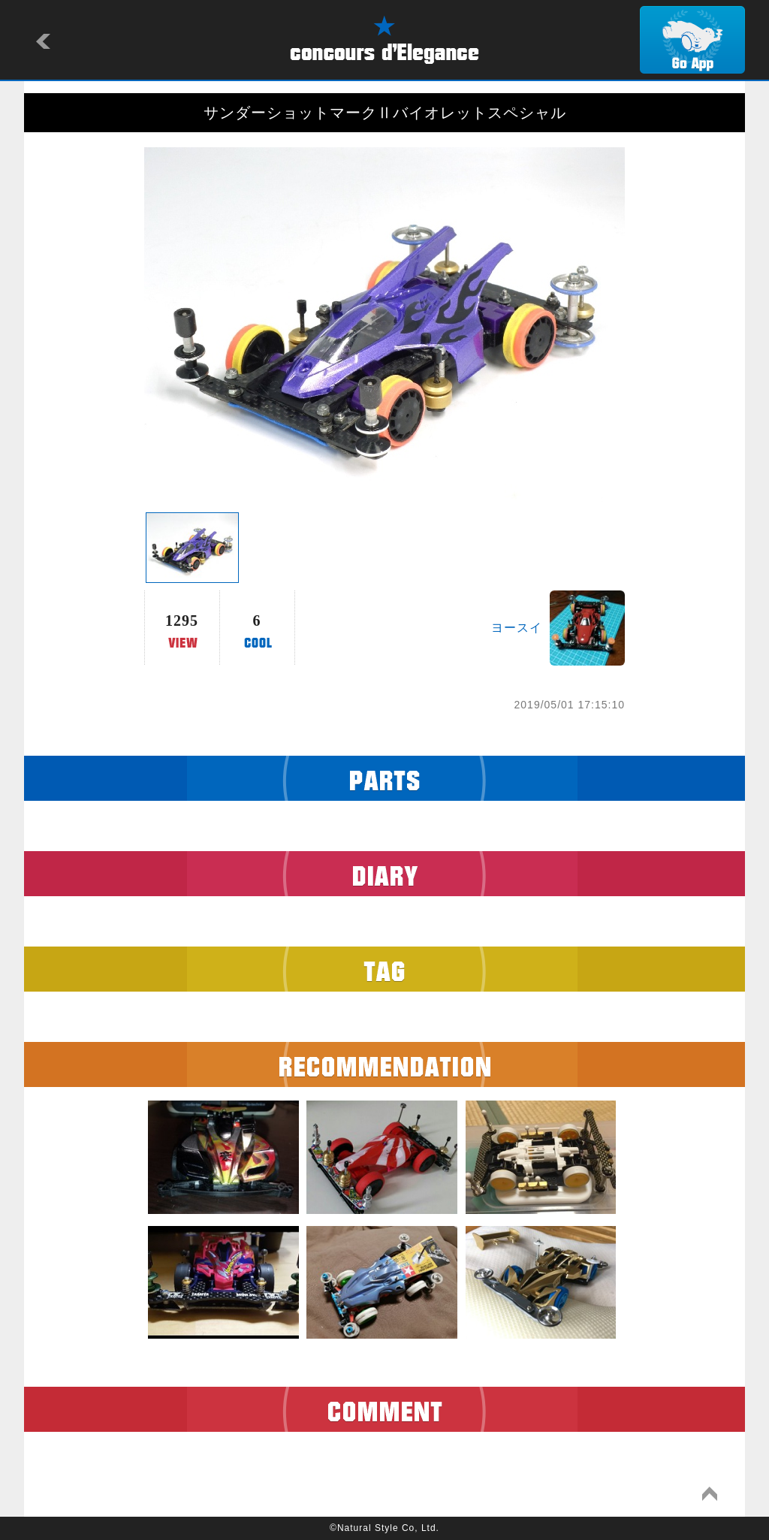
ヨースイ (516, 627)
